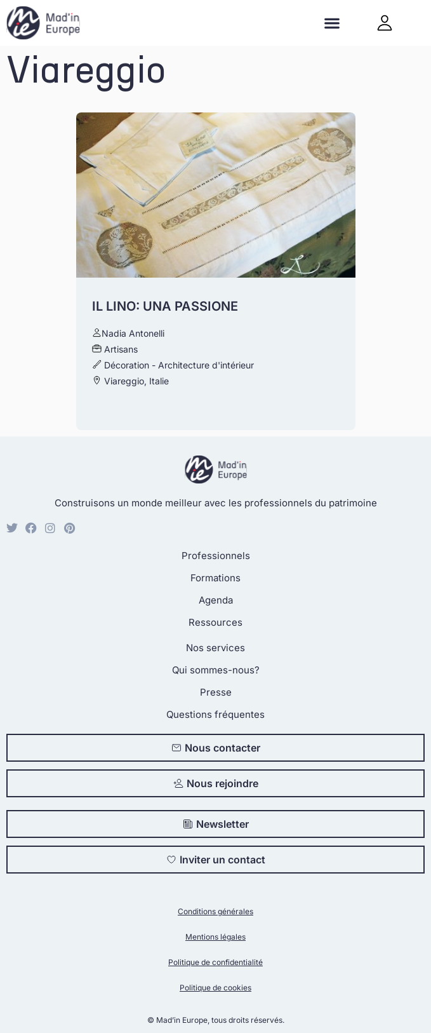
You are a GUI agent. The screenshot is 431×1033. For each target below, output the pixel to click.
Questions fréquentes (215, 714)
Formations (215, 578)
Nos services (215, 648)
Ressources (215, 622)
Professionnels (216, 556)
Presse (216, 692)
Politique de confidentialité (215, 962)
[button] (332, 23)
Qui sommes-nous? (216, 670)
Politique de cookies (215, 987)
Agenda (216, 600)
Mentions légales (215, 937)
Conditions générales (215, 911)
